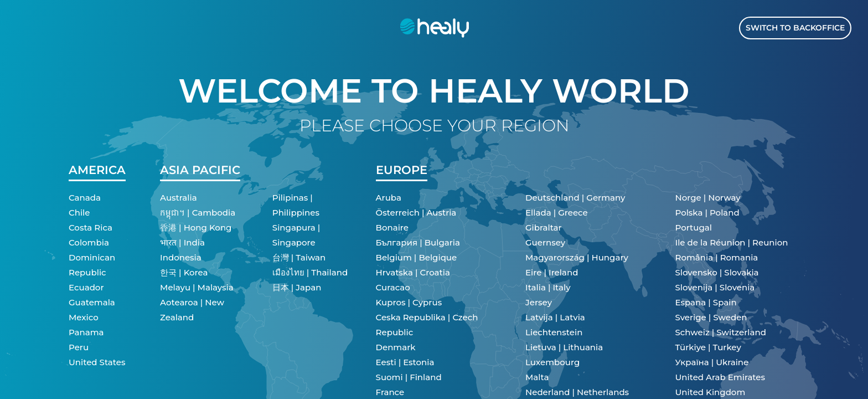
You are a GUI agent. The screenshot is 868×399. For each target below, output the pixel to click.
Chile (79, 212)
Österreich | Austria (416, 212)
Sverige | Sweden (711, 317)
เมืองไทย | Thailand (310, 272)
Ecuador (86, 287)
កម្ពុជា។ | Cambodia (197, 212)
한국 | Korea (184, 272)
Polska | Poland (707, 212)
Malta (537, 377)
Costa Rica (90, 227)
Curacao (393, 287)
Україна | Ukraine (712, 362)
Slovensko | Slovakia (717, 272)
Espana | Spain (706, 302)
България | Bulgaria (418, 242)
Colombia (89, 242)
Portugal (693, 227)
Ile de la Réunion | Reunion (731, 242)
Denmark (396, 347)
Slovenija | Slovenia (715, 287)
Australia (178, 197)
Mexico (84, 317)
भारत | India (182, 242)
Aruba (388, 197)
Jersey (538, 302)
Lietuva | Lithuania (564, 347)
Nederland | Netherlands (577, 392)
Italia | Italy (548, 287)
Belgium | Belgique (416, 257)
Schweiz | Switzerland (720, 332)
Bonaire (392, 227)
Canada (85, 197)
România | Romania (716, 257)
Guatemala (92, 302)
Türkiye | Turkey (708, 347)
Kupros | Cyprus (409, 302)
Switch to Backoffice (795, 28)
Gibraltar (543, 227)
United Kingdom (710, 392)
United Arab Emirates (720, 377)
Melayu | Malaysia (197, 287)
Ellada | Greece (556, 212)
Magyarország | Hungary (576, 257)
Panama (86, 332)
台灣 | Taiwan (299, 257)
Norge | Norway (708, 197)
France (390, 392)
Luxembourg (552, 362)
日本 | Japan (297, 287)
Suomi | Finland (409, 377)
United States (97, 362)
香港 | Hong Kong (195, 227)
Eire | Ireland (551, 272)
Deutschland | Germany (575, 197)
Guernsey (545, 242)
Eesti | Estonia (405, 362)
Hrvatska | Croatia (413, 272)
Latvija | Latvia (555, 317)
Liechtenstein (553, 332)
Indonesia (181, 257)
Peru (79, 347)
